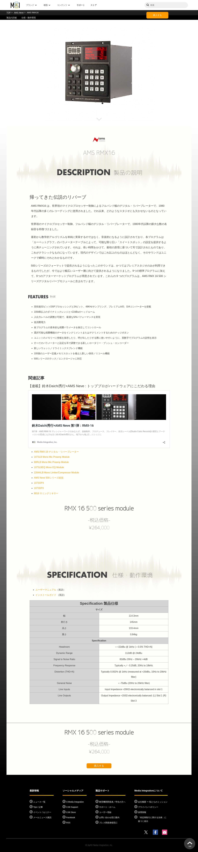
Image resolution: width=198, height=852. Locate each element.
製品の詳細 (12, 17)
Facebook (70, 817)
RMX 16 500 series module (99, 508)
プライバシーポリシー (148, 807)
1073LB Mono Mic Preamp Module (52, 457)
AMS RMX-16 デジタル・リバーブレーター (56, 451)
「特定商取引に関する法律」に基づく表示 (152, 819)
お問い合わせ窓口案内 (109, 817)
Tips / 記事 (38, 807)
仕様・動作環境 (29, 17)
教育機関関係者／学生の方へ (112, 802)
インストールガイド (46, 595)
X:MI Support (72, 807)
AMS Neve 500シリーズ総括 (48, 478)
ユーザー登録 (105, 812)
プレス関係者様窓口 (108, 823)
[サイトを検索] (166, 5)
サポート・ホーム (107, 807)
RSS (68, 823)
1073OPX (39, 483)
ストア (94, 5)
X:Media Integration (75, 802)
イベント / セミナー (42, 812)
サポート (81, 5)
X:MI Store (71, 812)
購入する (157, 15)
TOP (9, 12)
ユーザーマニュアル (45, 590)
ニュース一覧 (39, 802)
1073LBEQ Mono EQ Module (49, 467)
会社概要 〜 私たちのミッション (153, 802)
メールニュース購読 (42, 817)
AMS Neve (19, 12)
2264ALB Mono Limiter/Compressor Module (56, 472)
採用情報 (142, 812)
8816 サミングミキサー (46, 493)
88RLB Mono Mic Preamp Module (51, 462)
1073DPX (39, 488)
